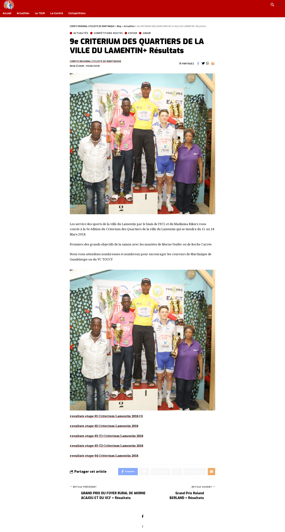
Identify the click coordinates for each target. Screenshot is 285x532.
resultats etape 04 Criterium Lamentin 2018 (105, 455)
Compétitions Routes (108, 33)
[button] (278, 4)
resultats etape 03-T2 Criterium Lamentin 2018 (107, 445)
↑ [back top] (142, 526)
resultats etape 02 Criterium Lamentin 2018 (105, 426)
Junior (147, 33)
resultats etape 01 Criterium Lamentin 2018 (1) (107, 416)
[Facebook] (142, 516)
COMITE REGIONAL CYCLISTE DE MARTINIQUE (95, 61)
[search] (272, 5)
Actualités (80, 33)
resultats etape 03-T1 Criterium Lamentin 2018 (107, 436)
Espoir (132, 33)
